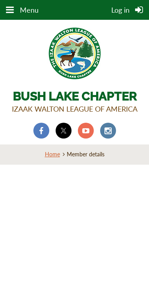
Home (52, 154)
